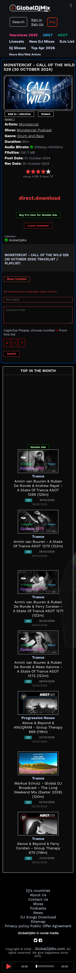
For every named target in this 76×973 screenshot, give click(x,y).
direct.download (39, 198)
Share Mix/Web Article (25, 54)
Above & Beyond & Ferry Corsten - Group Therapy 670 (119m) (38, 848)
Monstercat (29, 124)
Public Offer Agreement (50, 926)
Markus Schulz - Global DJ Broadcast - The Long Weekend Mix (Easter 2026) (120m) (38, 790)
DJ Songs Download (38, 917)
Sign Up (37, 24)
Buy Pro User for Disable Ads (38, 214)
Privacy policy (17, 926)
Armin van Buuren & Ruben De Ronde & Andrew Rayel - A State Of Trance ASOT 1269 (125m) (38, 488)
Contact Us (38, 899)
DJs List (67, 41)
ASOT (63, 35)
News (38, 913)
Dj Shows (17, 48)
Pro (52, 22)
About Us (38, 895)
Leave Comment (38, 225)
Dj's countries (38, 890)
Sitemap (38, 921)
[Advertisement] (39, 185)
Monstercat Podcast (34, 130)
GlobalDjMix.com (50, 949)
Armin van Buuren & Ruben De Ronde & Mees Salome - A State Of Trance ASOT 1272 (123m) (38, 669)
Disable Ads (38, 447)
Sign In (36, 20)
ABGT (48, 35)
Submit (11, 353)
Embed (45, 114)
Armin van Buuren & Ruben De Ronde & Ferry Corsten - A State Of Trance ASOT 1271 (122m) (38, 608)
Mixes (38, 904)
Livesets (16, 41)
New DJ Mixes (42, 41)
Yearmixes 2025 (23, 35)
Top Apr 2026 (43, 48)
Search (18, 22)
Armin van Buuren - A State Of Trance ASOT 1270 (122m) (38, 543)
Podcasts (38, 908)
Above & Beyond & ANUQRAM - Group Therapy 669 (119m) (38, 727)
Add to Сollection (19, 114)
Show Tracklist (17, 279)
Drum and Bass (30, 136)
